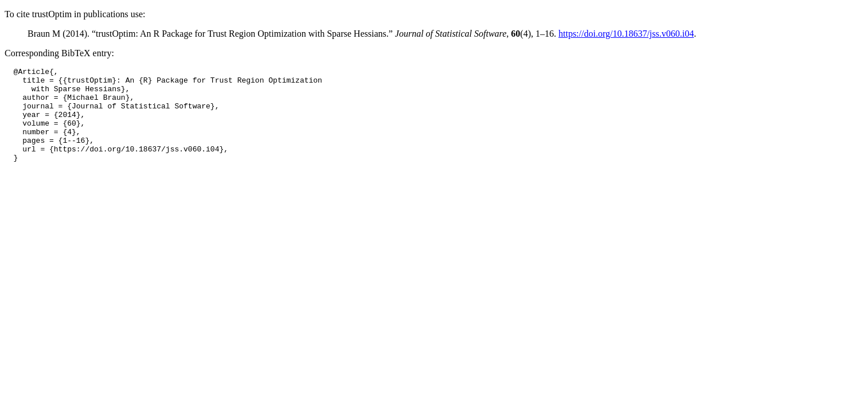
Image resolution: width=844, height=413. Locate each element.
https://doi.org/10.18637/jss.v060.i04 (626, 33)
